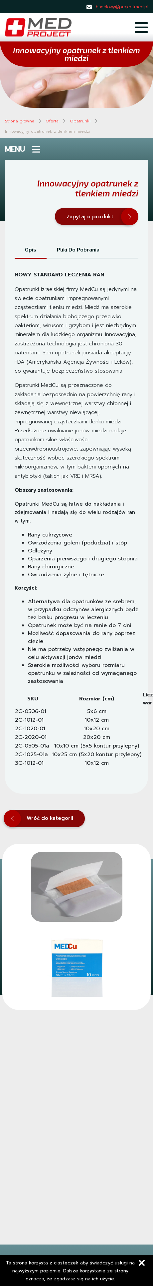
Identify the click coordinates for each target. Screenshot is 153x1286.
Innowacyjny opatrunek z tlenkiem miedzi (47, 131)
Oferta (52, 121)
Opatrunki (80, 121)
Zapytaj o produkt (98, 216)
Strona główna (19, 121)
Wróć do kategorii (39, 818)
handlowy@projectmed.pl (122, 6)
